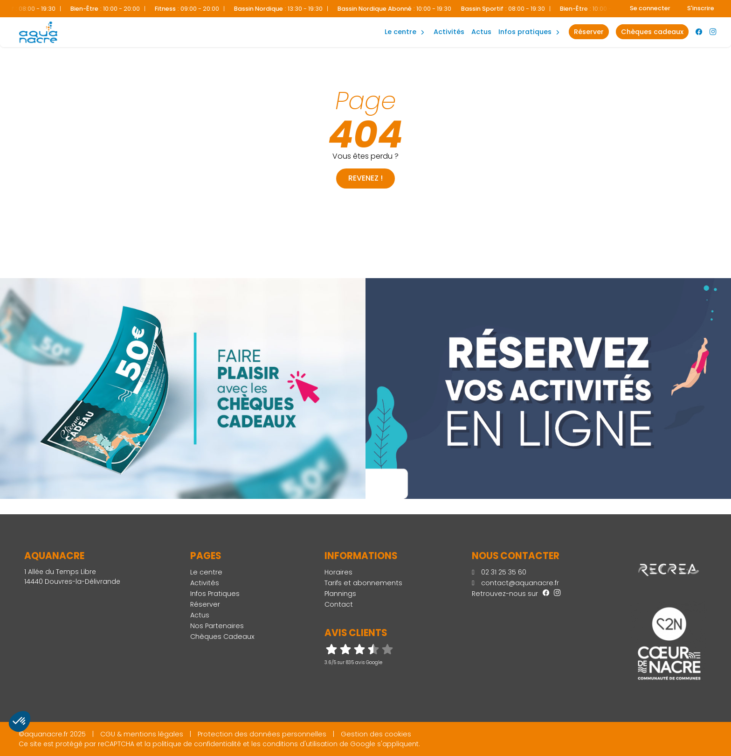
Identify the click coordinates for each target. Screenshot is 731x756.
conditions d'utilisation (300, 744)
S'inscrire (700, 8)
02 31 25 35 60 (499, 572)
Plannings (340, 593)
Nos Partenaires (217, 625)
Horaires (338, 572)
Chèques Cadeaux (222, 636)
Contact (338, 604)
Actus (481, 31)
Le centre (206, 572)
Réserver (205, 604)
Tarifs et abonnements (363, 583)
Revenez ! (365, 178)
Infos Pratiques (525, 31)
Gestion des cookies (376, 734)
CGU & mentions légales (141, 734)
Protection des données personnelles (262, 734)
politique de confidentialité (196, 744)
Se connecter (650, 8)
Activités (449, 31)
